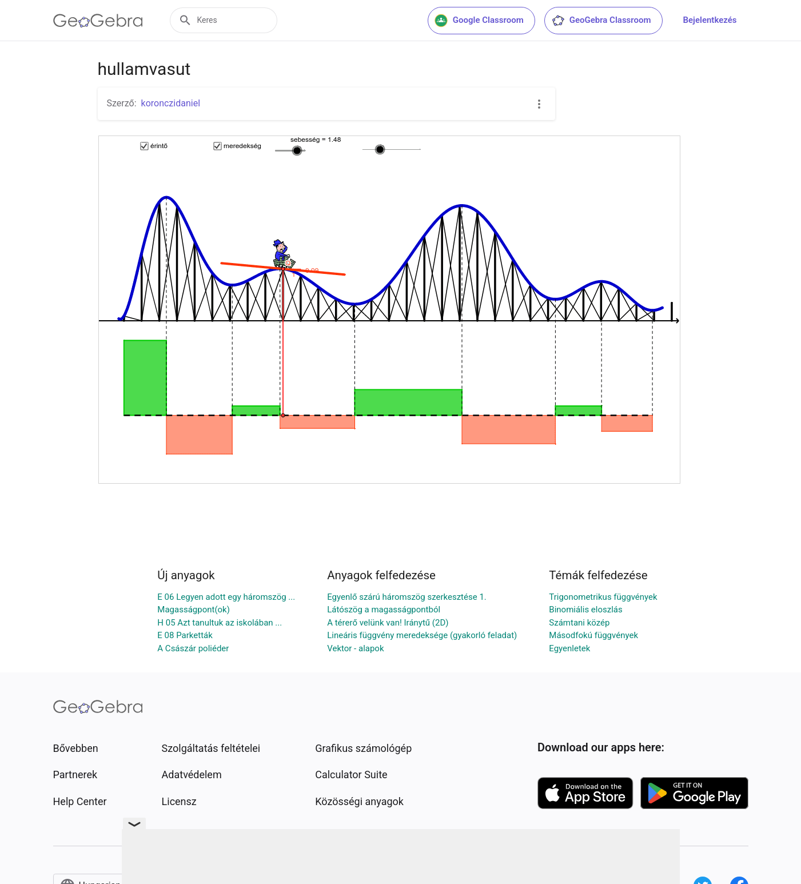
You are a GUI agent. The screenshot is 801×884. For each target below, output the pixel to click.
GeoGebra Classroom (601, 20)
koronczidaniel (171, 103)
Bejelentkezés (710, 20)
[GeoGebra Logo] (98, 20)
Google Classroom (479, 20)
